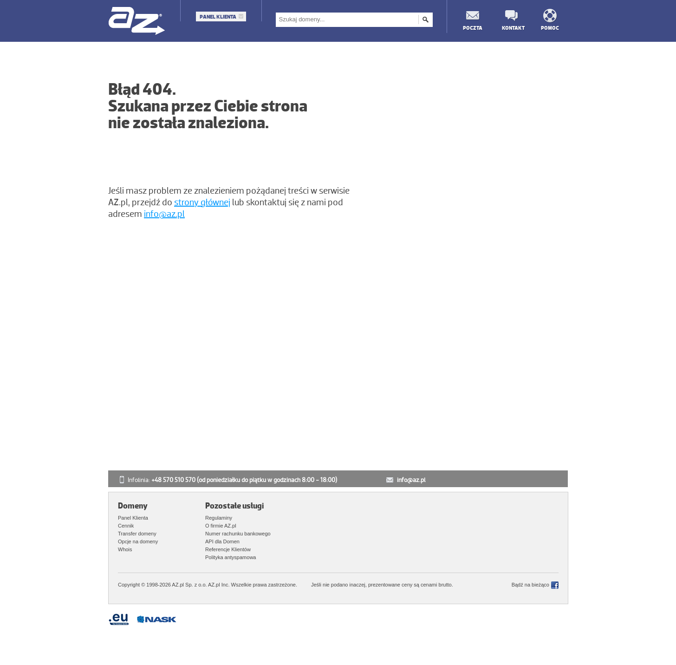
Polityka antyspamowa (230, 557)
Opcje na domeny (138, 541)
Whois (125, 549)
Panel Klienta (218, 16)
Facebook (555, 585)
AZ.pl (137, 21)
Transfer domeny (137, 533)
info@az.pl (164, 214)
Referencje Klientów (228, 549)
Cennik (126, 525)
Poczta (472, 28)
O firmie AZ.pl (220, 525)
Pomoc (550, 28)
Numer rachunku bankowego (238, 533)
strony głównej (202, 202)
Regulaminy (218, 518)
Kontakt (511, 28)
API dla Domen (222, 541)
